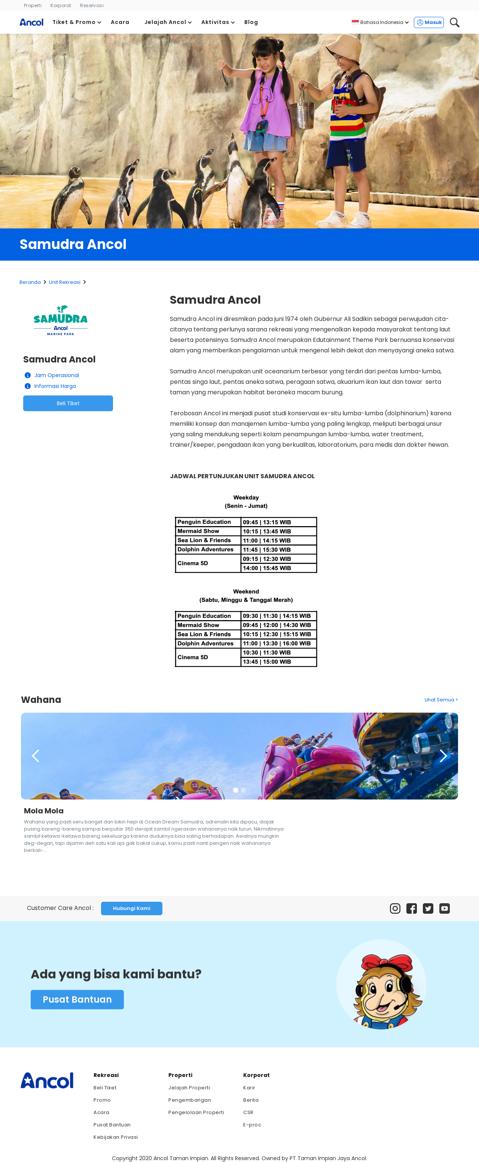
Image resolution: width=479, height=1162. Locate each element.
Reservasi (92, 5)
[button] (77, 22)
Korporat (61, 5)
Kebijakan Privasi (116, 1137)
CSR (248, 1112)
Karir (249, 1087)
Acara (102, 1112)
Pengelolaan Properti (196, 1112)
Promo (102, 1100)
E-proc (252, 1124)
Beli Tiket (68, 403)
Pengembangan (189, 1100)
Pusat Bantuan (77, 1001)
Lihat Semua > (441, 699)
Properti (33, 5)
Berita (251, 1100)
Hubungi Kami (131, 908)
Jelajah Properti (189, 1087)
